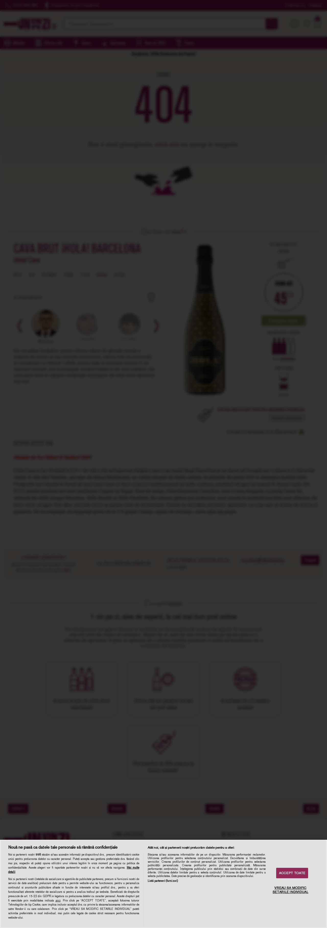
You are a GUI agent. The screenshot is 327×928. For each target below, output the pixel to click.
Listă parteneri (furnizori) (163, 881)
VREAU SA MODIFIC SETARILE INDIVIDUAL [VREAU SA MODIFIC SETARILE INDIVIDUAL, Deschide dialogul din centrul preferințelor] (290, 890)
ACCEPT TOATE (292, 873)
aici (58, 900)
